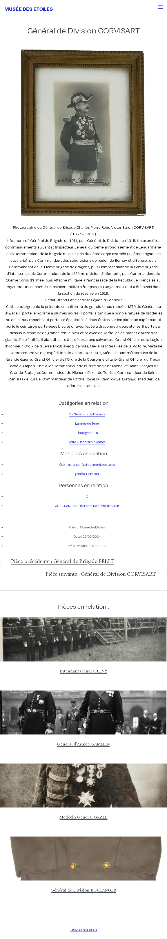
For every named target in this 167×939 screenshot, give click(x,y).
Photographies (87, 432)
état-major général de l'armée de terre (87, 464)
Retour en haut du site (83, 929)
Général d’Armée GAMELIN (83, 744)
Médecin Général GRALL (83, 817)
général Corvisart (87, 473)
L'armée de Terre (87, 423)
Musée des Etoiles (28, 8)
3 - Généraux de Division (87, 414)
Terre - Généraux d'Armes (87, 442)
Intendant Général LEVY (83, 671)
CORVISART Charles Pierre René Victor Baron (87, 505)
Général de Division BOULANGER (83, 890)
